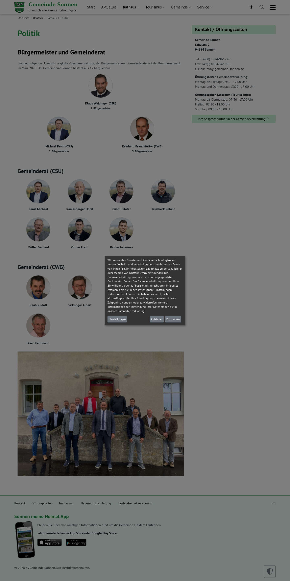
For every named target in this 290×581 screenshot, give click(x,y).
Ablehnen (157, 319)
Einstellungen (117, 319)
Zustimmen (173, 319)
